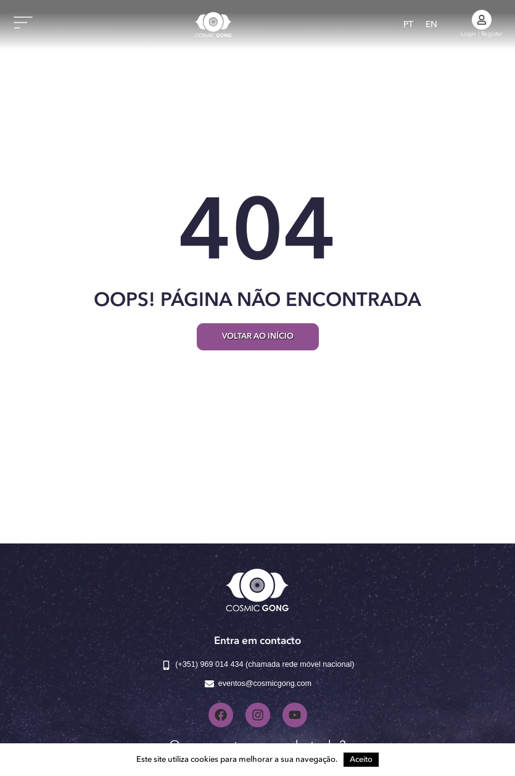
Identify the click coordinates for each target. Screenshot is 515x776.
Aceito (361, 760)
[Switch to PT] (408, 25)
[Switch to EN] (431, 25)
